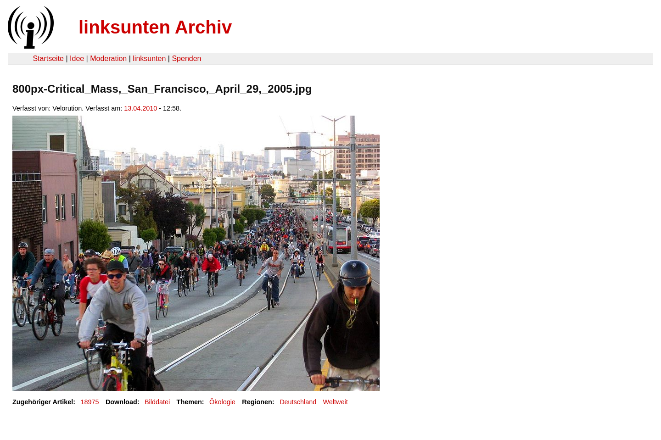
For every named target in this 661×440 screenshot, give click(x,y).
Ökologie (222, 402)
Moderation (108, 58)
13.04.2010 (140, 108)
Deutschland (298, 402)
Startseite (48, 58)
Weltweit (335, 402)
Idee (77, 58)
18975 (90, 402)
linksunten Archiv (155, 27)
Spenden (186, 58)
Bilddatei (157, 402)
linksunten (149, 58)
